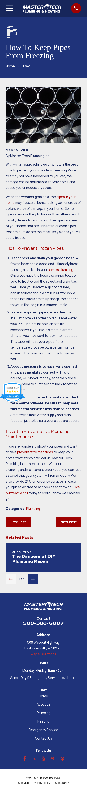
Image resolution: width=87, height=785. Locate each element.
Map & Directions (43, 654)
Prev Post (18, 522)
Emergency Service (43, 730)
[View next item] (33, 579)
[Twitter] (34, 758)
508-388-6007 (43, 623)
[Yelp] (43, 758)
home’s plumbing (60, 270)
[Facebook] (24, 758)
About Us (43, 704)
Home (43, 696)
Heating (43, 721)
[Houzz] (62, 758)
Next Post (69, 522)
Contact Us (43, 738)
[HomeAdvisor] (53, 758)
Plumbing (33, 508)
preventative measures (35, 452)
